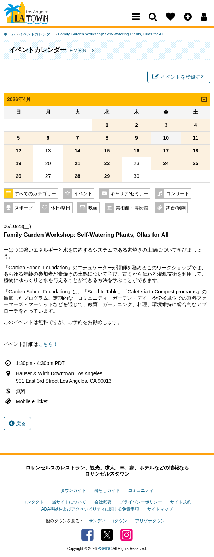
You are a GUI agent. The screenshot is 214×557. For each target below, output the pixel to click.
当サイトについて (69, 501)
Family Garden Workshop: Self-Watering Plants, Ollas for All (109, 34)
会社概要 (102, 501)
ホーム (9, 34)
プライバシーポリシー (141, 501)
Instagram (126, 534)
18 (195, 151)
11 (195, 138)
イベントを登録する (178, 77)
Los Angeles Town (34, 19)
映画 (93, 208)
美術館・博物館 (132, 208)
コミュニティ (141, 490)
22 (107, 164)
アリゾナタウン (150, 520)
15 (107, 151)
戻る (17, 424)
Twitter (107, 534)
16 (136, 151)
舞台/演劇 (176, 208)
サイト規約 (180, 501)
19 (18, 164)
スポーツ (24, 208)
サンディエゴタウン (108, 520)
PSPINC (105, 548)
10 (166, 138)
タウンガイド (73, 490)
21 (77, 164)
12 (18, 151)
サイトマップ (160, 508)
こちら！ (48, 344)
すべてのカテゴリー (35, 194)
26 (18, 176)
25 (195, 164)
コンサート (177, 194)
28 (77, 176)
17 (166, 151)
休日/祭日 (61, 208)
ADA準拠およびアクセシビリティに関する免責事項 (90, 508)
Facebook (87, 534)
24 (166, 164)
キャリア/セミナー (129, 194)
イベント (83, 194)
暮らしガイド (107, 490)
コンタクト (33, 501)
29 (107, 176)
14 (77, 151)
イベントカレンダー (36, 34)
